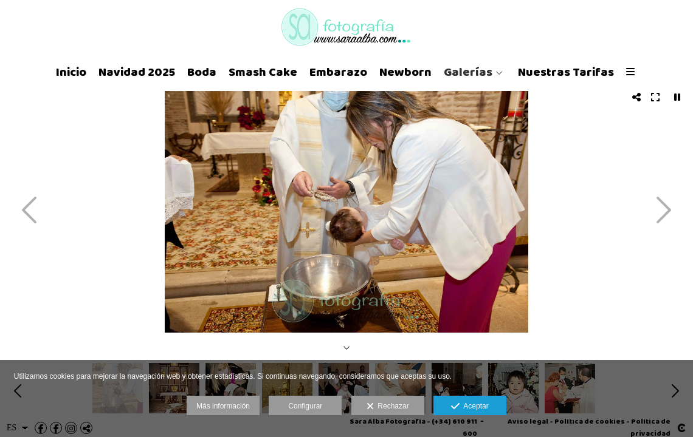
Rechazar (388, 407)
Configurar (305, 406)
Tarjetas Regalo (619, 73)
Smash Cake (211, 73)
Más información (223, 406)
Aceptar (469, 407)
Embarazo (286, 73)
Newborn (354, 73)
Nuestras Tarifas (514, 73)
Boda (150, 73)
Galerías (416, 73)
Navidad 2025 (85, 73)
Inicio (19, 73)
